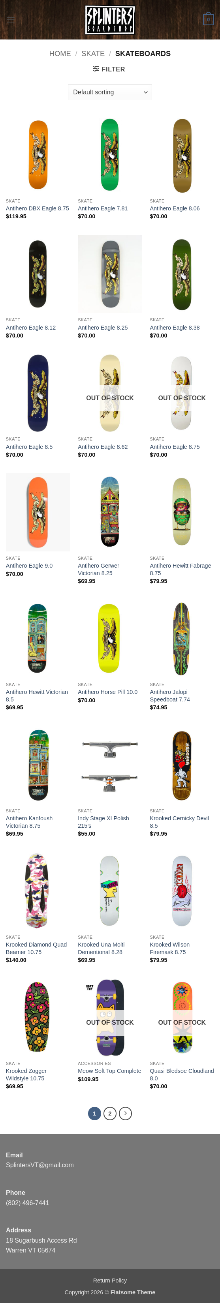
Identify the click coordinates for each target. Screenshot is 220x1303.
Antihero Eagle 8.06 (174, 208)
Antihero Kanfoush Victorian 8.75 (29, 822)
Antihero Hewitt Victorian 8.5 (37, 696)
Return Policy (110, 1280)
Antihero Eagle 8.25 (103, 327)
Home (60, 53)
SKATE (93, 53)
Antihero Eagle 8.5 (29, 447)
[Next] (125, 1113)
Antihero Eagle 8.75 (174, 447)
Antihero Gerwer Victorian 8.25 (98, 569)
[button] (10, 19)
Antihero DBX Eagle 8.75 (37, 208)
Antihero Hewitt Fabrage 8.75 (180, 569)
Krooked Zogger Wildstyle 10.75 (26, 1075)
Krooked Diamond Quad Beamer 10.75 (36, 948)
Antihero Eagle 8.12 (31, 327)
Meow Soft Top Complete (109, 1071)
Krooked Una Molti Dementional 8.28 (101, 948)
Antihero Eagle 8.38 (174, 327)
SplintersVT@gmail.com (40, 1165)
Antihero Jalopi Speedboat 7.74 (170, 696)
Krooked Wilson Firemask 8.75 (170, 948)
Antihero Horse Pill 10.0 (107, 692)
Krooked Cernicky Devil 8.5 (179, 822)
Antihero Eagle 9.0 (29, 565)
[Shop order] (110, 92)
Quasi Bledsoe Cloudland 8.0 (182, 1075)
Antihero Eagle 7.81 (103, 208)
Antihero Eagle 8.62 (103, 447)
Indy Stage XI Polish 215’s (103, 822)
